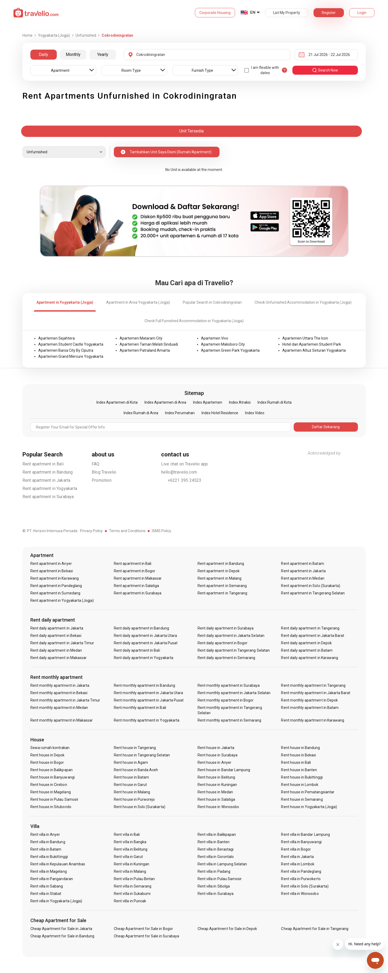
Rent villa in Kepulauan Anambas (57, 864)
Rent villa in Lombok (297, 864)
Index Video (254, 413)
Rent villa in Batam (46, 849)
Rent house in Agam (131, 762)
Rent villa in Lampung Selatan (222, 864)
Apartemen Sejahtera (56, 338)
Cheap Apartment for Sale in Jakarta (61, 929)
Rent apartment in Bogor (134, 571)
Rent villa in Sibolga (214, 886)
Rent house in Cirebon (48, 785)
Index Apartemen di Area (165, 402)
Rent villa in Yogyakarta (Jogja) (56, 901)
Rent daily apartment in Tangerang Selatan (234, 650)
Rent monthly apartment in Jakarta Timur (65, 700)
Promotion (101, 480)
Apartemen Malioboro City (223, 344)
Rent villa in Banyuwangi (301, 842)
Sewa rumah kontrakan (50, 748)
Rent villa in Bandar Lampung (305, 834)
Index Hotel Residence (220, 413)
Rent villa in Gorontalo (216, 857)
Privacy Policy (91, 531)
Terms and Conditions (127, 531)
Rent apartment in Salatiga (136, 586)
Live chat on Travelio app (184, 463)
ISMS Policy (161, 531)
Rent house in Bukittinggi (301, 777)
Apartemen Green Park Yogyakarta (230, 350)
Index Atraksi (240, 402)
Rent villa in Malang (130, 871)
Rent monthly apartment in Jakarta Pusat (149, 700)
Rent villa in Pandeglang (301, 871)
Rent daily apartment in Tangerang (310, 628)
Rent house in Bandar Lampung (224, 770)
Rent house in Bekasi (298, 755)
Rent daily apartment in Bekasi (56, 635)
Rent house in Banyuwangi (52, 777)
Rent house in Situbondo (50, 807)
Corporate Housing (215, 13)
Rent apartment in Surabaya (48, 496)
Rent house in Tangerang (135, 748)
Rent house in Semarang (301, 799)
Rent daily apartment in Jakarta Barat (312, 635)
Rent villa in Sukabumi (132, 893)
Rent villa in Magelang (48, 871)
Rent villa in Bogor (296, 849)
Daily (43, 54)
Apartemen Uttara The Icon (305, 338)
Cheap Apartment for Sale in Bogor (143, 929)
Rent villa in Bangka (130, 842)
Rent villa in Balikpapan (217, 834)
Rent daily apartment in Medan (56, 650)
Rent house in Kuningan (217, 785)
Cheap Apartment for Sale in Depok (227, 929)
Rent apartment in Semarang (222, 586)
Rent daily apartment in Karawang (309, 658)
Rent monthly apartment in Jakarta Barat (315, 693)
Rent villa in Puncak (130, 901)
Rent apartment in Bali (43, 463)
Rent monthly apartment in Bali (140, 707)
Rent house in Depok (47, 755)
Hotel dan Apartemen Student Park (311, 344)
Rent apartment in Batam (302, 563)
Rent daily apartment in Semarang (226, 658)
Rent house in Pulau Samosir (54, 799)
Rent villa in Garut (128, 857)
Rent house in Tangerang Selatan (142, 755)
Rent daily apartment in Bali (137, 650)
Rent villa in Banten (214, 842)
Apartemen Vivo (214, 338)
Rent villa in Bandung (47, 842)
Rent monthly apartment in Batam (310, 707)
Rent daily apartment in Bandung (141, 628)
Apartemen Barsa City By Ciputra (65, 350)
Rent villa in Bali (127, 834)
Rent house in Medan (215, 792)
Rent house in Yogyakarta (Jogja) (309, 807)
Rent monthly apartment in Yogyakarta (146, 720)
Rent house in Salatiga (216, 799)
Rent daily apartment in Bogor (222, 643)
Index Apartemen (207, 402)
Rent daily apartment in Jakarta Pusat (145, 643)
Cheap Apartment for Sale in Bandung (62, 936)
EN (252, 12)
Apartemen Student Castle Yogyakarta (70, 344)
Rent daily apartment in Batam (306, 650)
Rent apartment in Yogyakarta (49, 488)
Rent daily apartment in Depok (306, 643)
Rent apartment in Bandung (47, 472)
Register (329, 13)
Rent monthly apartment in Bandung (144, 685)
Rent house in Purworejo (134, 799)
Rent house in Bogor (47, 762)
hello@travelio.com (179, 472)
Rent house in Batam (131, 777)
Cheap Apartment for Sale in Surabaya (146, 936)
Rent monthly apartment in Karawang (312, 720)
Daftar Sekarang (326, 427)
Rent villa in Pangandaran (51, 879)
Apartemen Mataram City (141, 338)
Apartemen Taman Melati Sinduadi (149, 344)
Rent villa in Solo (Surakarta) (305, 886)
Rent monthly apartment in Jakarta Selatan (234, 693)
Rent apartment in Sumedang (55, 593)
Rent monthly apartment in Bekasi (59, 693)
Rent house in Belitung (216, 777)
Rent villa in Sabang (46, 886)
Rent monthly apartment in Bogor (226, 700)
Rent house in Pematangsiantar (307, 792)
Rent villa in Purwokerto (300, 879)
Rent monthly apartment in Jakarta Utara (148, 693)
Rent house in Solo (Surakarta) (139, 807)
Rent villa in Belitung (130, 849)
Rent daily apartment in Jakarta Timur (62, 643)
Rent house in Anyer (214, 762)
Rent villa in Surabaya (215, 893)
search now (325, 70)
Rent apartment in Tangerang (222, 593)
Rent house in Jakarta (216, 748)
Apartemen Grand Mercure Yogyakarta (70, 356)
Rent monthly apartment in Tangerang (313, 685)
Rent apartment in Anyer (51, 563)
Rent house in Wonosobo (218, 807)
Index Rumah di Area (141, 413)
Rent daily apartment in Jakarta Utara (145, 635)
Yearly (102, 54)
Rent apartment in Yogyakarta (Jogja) (62, 600)
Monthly (73, 54)
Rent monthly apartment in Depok (309, 700)
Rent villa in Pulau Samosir (220, 879)
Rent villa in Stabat (46, 893)
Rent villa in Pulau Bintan (134, 879)
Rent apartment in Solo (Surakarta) (310, 586)
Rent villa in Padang (214, 871)
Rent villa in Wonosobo (300, 893)
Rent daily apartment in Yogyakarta (143, 658)
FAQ (96, 463)
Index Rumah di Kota (275, 402)
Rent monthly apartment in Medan (59, 707)
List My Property (286, 13)
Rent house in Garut (130, 785)
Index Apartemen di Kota (117, 402)
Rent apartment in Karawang (54, 578)
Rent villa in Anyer (45, 834)
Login (361, 13)
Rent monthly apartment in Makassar (61, 720)
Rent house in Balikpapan (51, 770)
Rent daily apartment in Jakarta (56, 628)
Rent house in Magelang (50, 792)
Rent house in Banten (299, 770)
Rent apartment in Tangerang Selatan (313, 593)
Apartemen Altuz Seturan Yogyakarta (314, 350)
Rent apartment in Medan (302, 578)
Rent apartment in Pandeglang (56, 586)
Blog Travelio (104, 472)
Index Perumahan (180, 413)
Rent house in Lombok (299, 785)
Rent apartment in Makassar (138, 578)
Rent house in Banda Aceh (136, 770)
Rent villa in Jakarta (297, 857)
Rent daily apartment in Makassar (58, 658)
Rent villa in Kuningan (131, 864)
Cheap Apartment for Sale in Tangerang (314, 929)
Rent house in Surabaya (217, 755)
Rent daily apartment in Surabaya (226, 628)
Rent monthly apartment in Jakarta (60, 685)
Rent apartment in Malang (219, 578)
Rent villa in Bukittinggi (49, 857)
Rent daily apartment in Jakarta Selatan (231, 635)
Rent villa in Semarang (132, 886)
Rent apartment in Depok (219, 571)
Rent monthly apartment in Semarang (229, 720)
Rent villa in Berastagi (215, 849)
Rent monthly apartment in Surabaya (229, 685)
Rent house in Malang (132, 792)
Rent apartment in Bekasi (51, 571)
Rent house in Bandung (300, 748)
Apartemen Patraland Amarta (145, 350)
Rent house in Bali (296, 762)
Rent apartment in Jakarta (46, 480)
